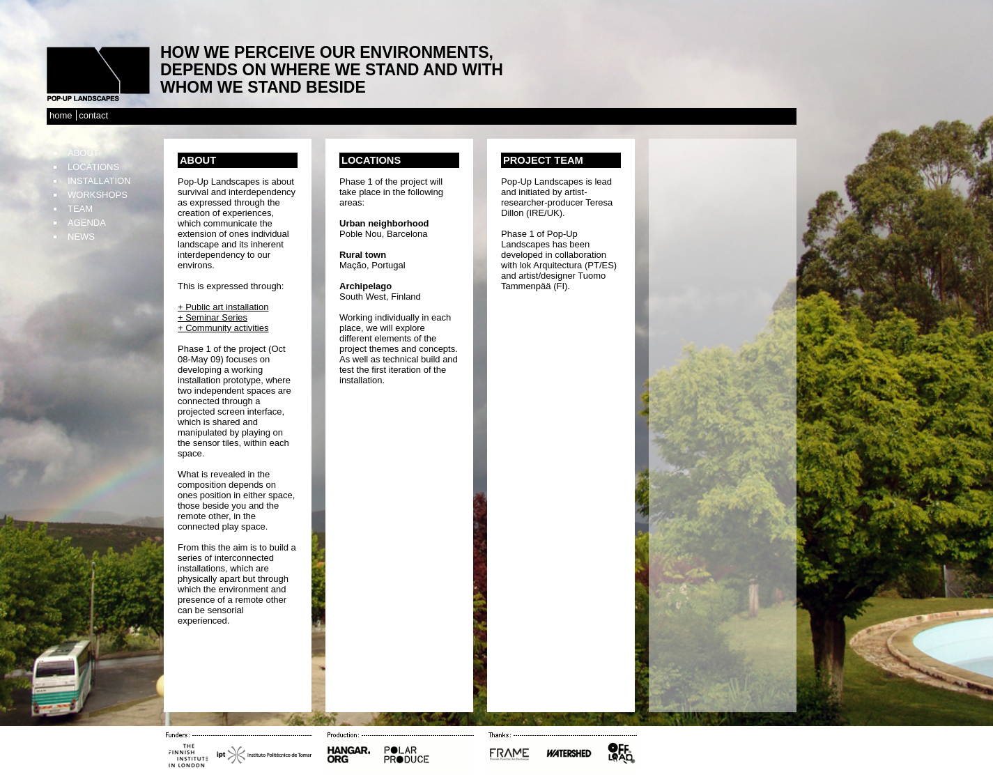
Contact (93, 115)
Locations (93, 167)
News (81, 236)
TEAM (80, 208)
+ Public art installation (223, 307)
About (83, 153)
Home (60, 115)
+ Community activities (223, 328)
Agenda (87, 222)
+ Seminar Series (212, 317)
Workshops (98, 195)
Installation (99, 181)
